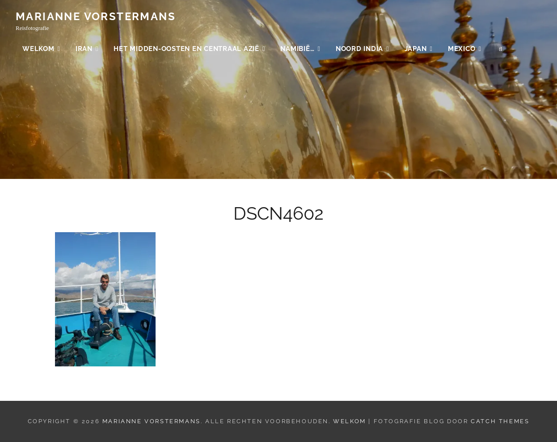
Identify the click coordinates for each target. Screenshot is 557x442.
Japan (416, 49)
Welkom (38, 49)
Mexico (462, 49)
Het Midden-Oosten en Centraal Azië (186, 49)
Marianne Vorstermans (96, 16)
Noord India (359, 49)
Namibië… (297, 49)
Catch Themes (500, 421)
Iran (84, 49)
